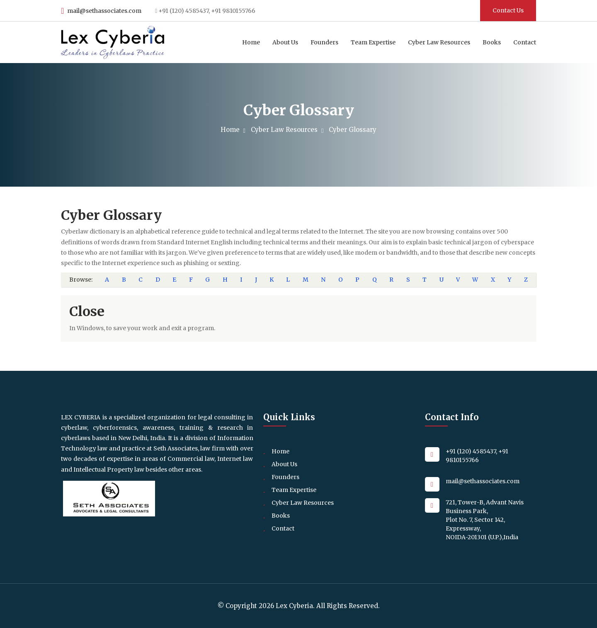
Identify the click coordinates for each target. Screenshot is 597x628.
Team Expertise (373, 42)
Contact (524, 42)
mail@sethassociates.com (101, 11)
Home (251, 42)
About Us (285, 42)
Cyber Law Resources (439, 42)
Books (492, 42)
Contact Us (508, 10)
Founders (324, 42)
